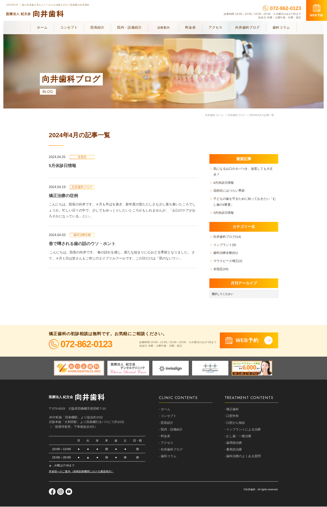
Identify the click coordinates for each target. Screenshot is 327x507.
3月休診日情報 (224, 213)
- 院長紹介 (166, 423)
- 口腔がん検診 (235, 423)
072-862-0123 (282, 8)
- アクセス (166, 444)
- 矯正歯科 (232, 410)
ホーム (42, 27)
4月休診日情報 (224, 183)
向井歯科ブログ (247, 27)
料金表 (190, 27)
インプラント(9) (226, 245)
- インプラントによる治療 (243, 430)
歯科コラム (281, 27)
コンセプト (69, 27)
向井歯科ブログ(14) (228, 237)
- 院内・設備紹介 (171, 430)
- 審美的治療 (233, 451)
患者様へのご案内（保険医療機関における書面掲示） (81, 471)
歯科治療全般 (82, 235)
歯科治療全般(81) (226, 253)
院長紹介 (97, 27)
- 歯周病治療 (233, 444)
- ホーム (164, 410)
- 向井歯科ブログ (171, 451)
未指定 (82, 157)
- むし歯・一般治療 (238, 437)
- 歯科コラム (167, 458)
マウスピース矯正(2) (229, 261)
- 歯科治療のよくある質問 (243, 458)
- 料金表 (164, 437)
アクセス (216, 27)
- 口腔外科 (232, 417)
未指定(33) (221, 269)
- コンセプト (167, 417)
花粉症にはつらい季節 (230, 191)
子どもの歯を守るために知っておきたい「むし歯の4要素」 (244, 202)
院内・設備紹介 (129, 27)
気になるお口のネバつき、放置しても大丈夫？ (245, 171)
